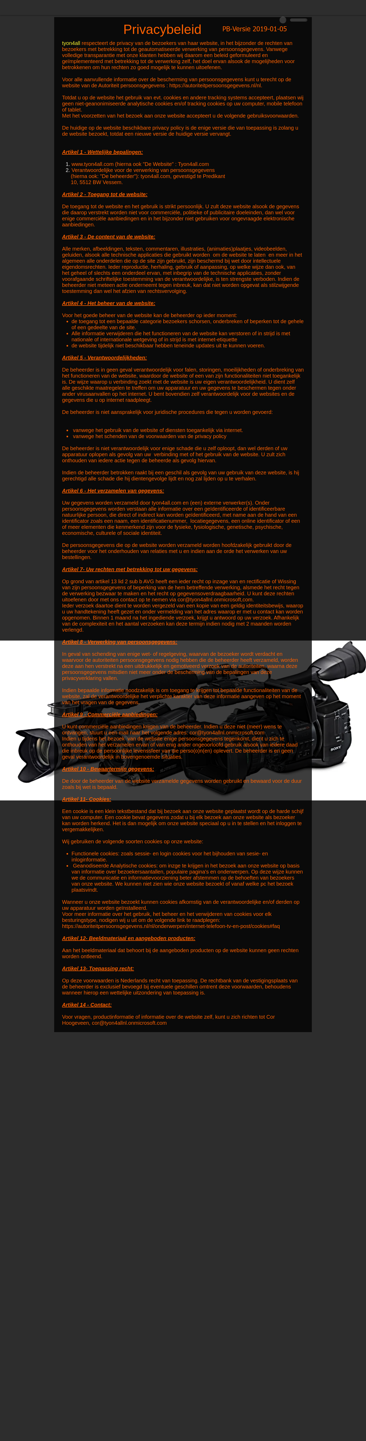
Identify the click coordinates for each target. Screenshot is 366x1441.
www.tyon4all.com (93, 164)
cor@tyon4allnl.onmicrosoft (209, 599)
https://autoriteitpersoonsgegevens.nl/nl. (215, 85)
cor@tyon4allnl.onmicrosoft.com (227, 732)
